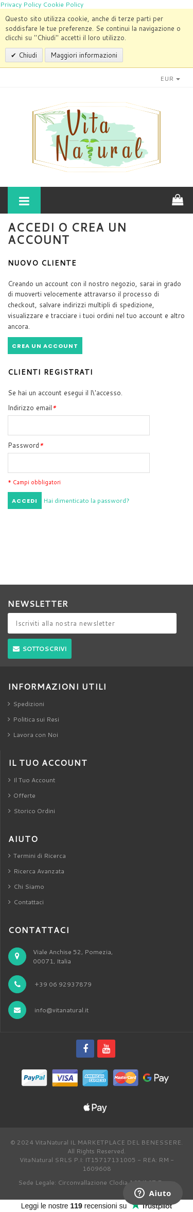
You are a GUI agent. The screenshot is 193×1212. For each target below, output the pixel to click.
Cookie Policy (63, 4)
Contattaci (28, 902)
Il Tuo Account (34, 780)
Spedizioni (28, 703)
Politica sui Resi (36, 719)
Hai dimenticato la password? (86, 500)
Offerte (24, 795)
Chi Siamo (28, 886)
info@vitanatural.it (61, 1010)
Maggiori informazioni (83, 55)
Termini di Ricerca (39, 855)
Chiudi (26, 55)
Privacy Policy (20, 4)
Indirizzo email (32, 407)
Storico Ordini (34, 810)
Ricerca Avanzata (38, 871)
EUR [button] (170, 78)
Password (25, 445)
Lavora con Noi (35, 734)
